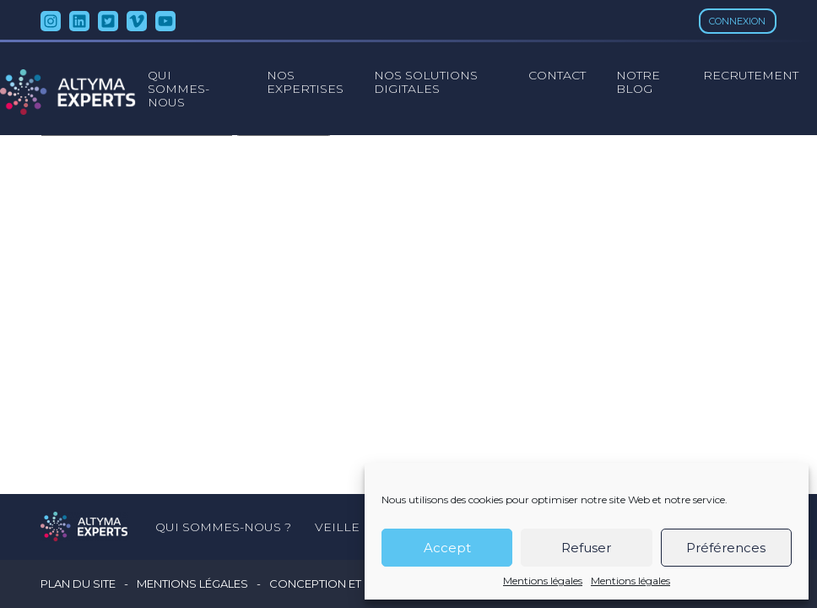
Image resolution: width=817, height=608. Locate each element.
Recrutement (750, 75)
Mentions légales (542, 581)
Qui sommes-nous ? (223, 527)
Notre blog (638, 82)
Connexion (737, 21)
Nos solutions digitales (426, 82)
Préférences (726, 548)
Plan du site (78, 584)
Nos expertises (305, 82)
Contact (557, 75)
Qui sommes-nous (178, 89)
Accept (447, 548)
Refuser (586, 548)
